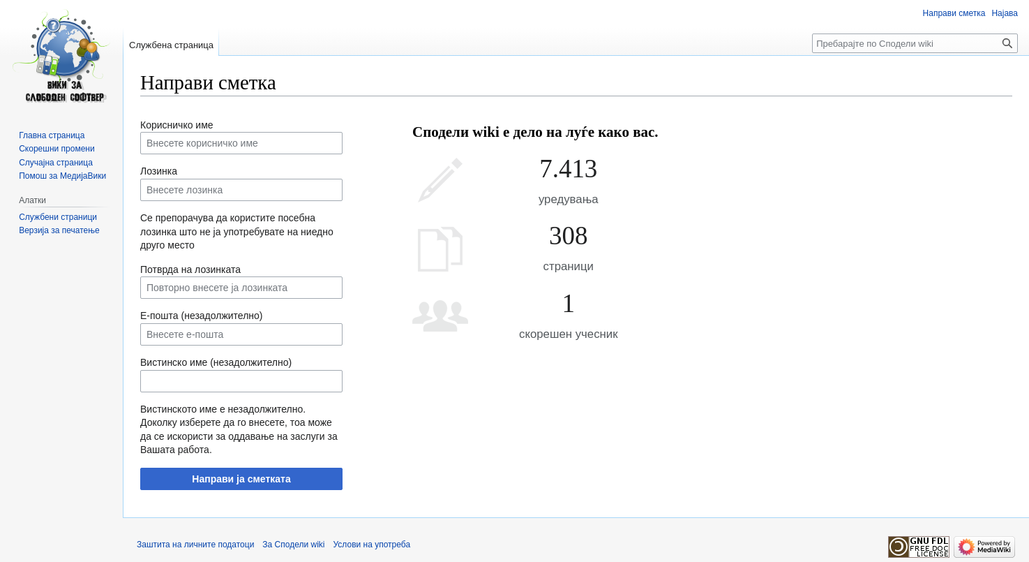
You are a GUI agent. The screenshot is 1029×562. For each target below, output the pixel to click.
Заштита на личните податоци (195, 544)
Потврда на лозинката (190, 269)
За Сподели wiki (293, 544)
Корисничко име (176, 125)
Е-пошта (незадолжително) (201, 315)
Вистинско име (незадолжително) (216, 362)
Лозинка (158, 171)
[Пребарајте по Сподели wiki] (915, 43)
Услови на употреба (372, 544)
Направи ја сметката (241, 479)
